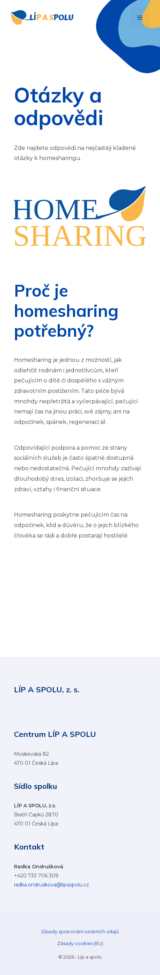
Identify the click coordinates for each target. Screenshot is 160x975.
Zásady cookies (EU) (80, 943)
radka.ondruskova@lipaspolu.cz (51, 885)
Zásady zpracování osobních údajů (80, 931)
